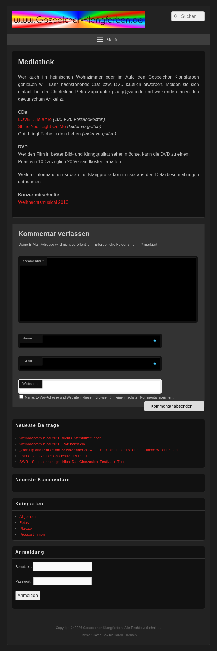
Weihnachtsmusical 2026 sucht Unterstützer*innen (60, 438)
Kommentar (33, 261)
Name (27, 338)
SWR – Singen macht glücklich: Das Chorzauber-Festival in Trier (72, 462)
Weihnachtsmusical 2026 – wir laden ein (52, 444)
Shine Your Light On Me (42, 126)
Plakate (25, 528)
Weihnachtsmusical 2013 (43, 202)
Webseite (30, 384)
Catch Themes (125, 635)
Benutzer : (23, 567)
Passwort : (23, 581)
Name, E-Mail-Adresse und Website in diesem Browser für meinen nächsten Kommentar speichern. (99, 397)
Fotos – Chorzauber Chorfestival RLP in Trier (56, 456)
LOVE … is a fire (35, 119)
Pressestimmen (32, 534)
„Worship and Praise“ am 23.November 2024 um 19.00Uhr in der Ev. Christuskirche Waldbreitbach (99, 450)
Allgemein (27, 516)
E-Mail (27, 361)
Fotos (24, 522)
